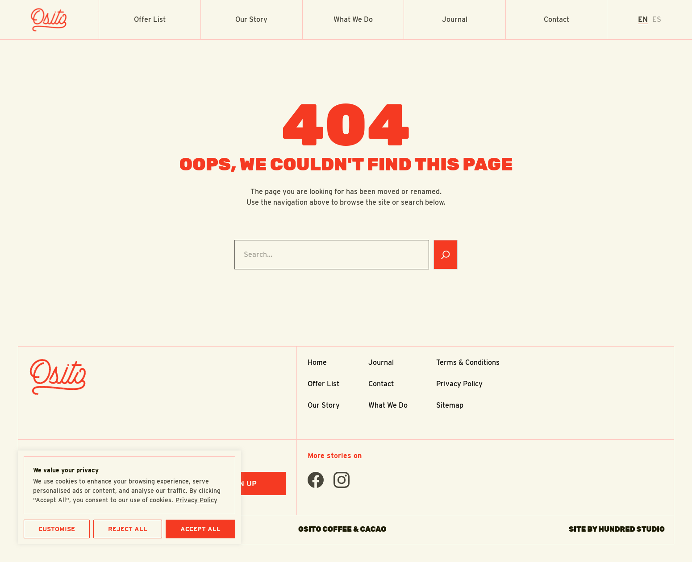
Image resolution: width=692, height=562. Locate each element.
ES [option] (656, 19)
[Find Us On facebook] (316, 480)
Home (317, 362)
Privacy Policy (196, 500)
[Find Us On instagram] (341, 480)
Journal (454, 19)
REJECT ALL (127, 529)
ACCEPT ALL (200, 529)
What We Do (353, 19)
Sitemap (449, 405)
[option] (656, 19)
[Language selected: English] (649, 19)
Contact (556, 19)
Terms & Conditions (468, 362)
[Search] (446, 254)
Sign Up (242, 483)
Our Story (251, 19)
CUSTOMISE (56, 529)
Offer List (150, 19)
